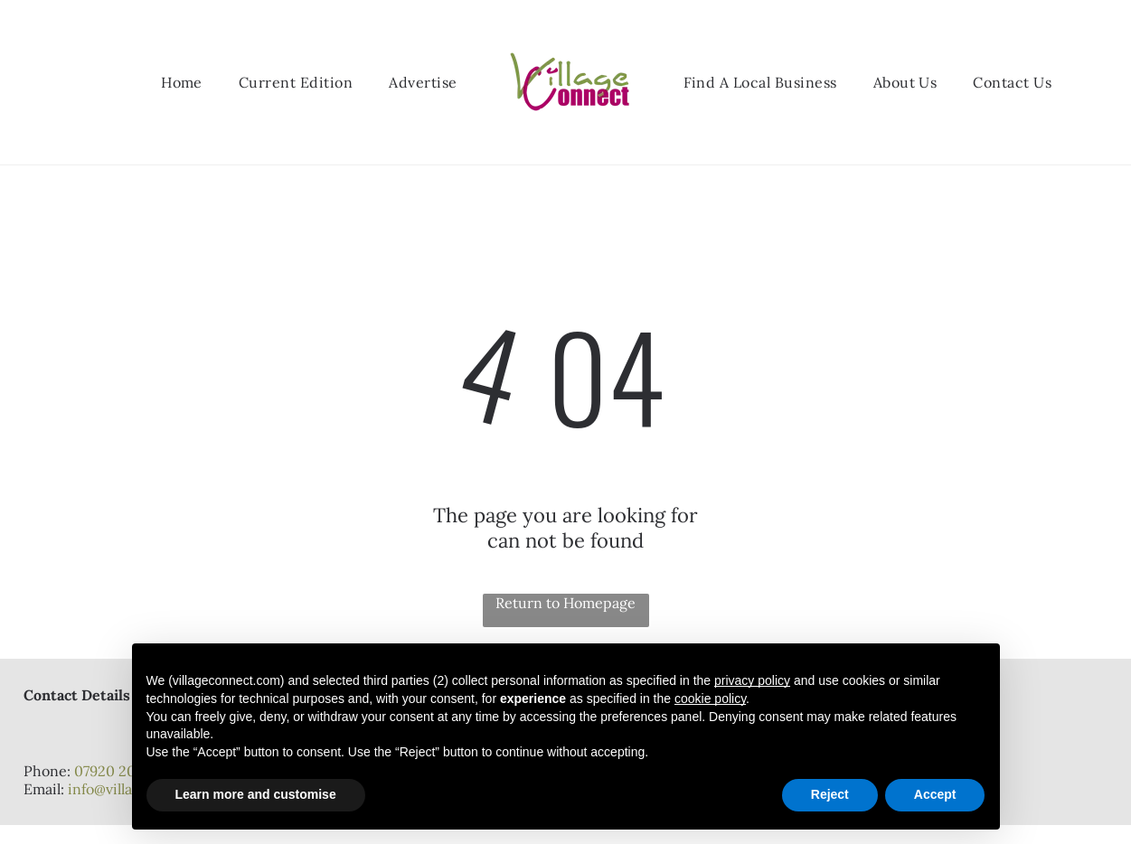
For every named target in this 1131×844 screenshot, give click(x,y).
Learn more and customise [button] (255, 794)
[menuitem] (182, 82)
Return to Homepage (565, 603)
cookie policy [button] (710, 698)
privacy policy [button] (752, 680)
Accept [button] (935, 794)
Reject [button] (830, 794)
